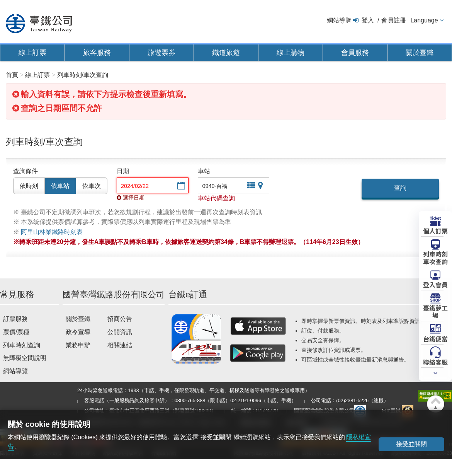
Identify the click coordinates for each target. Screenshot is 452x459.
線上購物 (290, 52)
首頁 (12, 75)
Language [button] (424, 20)
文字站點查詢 (250, 186)
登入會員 (435, 284)
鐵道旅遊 (226, 52)
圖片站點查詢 (261, 186)
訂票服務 (15, 319)
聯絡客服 (435, 361)
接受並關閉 (411, 444)
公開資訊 (119, 332)
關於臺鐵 (419, 52)
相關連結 (119, 345)
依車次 (91, 186)
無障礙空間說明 (24, 358)
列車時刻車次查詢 (435, 257)
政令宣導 (78, 332)
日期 (123, 171)
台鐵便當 (435, 338)
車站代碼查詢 (216, 198)
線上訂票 (32, 52)
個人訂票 (435, 230)
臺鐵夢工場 (435, 311)
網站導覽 (339, 20)
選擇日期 (180, 186)
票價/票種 (16, 332)
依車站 (60, 186)
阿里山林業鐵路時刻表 (52, 232)
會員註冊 (393, 20)
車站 (204, 171)
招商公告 (119, 319)
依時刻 (29, 186)
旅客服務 (97, 52)
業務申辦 (78, 345)
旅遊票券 (161, 52)
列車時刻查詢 (21, 345)
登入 (368, 20)
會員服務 (355, 52)
